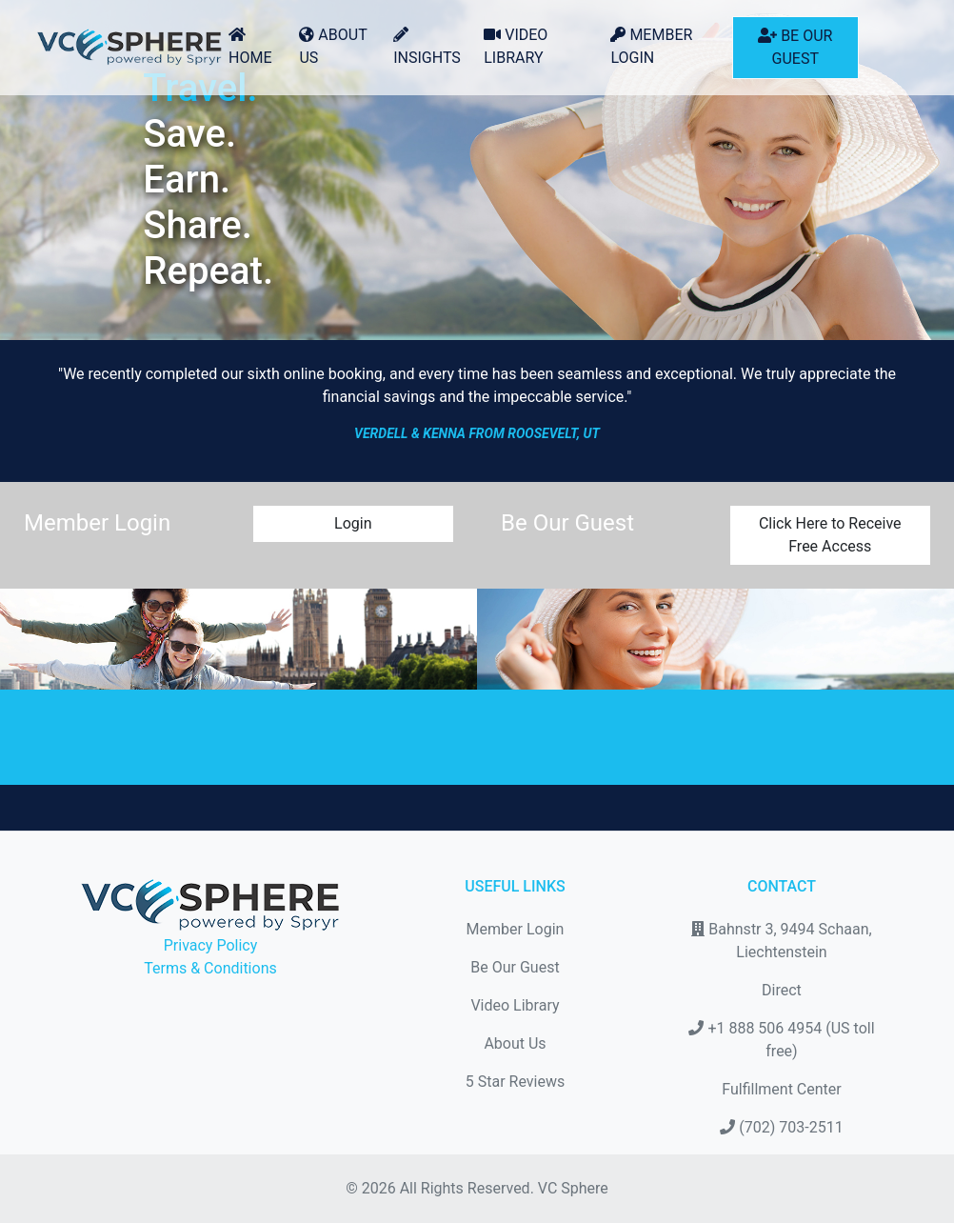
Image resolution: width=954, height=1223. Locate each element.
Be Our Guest (795, 47)
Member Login (651, 46)
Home (250, 47)
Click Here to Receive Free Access (830, 534)
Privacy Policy (211, 945)
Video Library (515, 46)
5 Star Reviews (515, 1082)
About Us (333, 46)
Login (352, 523)
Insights (427, 47)
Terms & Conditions (210, 968)
